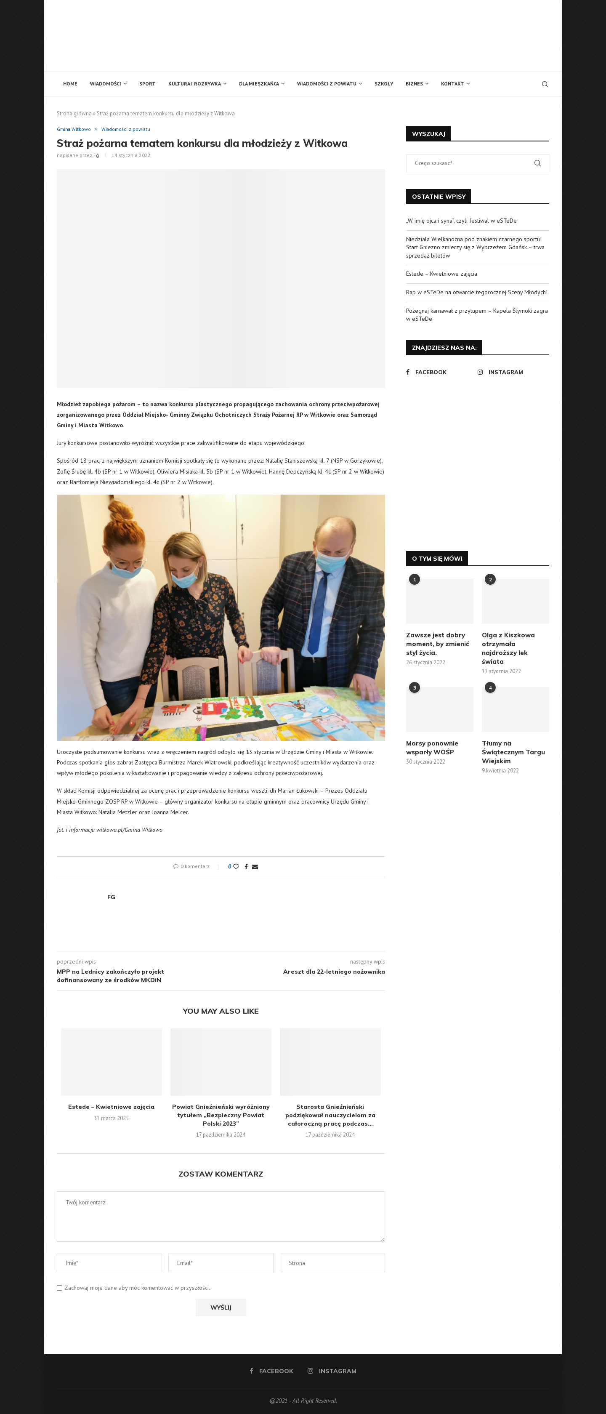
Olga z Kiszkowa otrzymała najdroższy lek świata (508, 648)
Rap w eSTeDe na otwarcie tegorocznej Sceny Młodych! (477, 292)
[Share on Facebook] (246, 867)
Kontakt (452, 83)
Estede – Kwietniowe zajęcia (111, 1107)
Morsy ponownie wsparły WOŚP (432, 747)
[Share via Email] (255, 867)
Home (70, 83)
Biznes (414, 83)
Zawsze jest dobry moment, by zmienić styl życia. (437, 644)
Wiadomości (105, 83)
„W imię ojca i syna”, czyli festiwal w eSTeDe (461, 220)
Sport (147, 83)
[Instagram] (511, 372)
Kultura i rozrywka (194, 83)
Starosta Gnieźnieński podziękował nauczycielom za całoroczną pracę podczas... (330, 1116)
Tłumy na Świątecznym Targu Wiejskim (513, 752)
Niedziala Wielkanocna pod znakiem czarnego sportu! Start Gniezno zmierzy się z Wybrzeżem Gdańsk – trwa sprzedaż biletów (475, 247)
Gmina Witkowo (76, 129)
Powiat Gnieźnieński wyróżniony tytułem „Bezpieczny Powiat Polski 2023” (221, 1116)
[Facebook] (440, 372)
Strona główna (74, 113)
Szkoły (384, 83)
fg (96, 155)
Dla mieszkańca (259, 83)
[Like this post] (236, 867)
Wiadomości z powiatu (326, 83)
